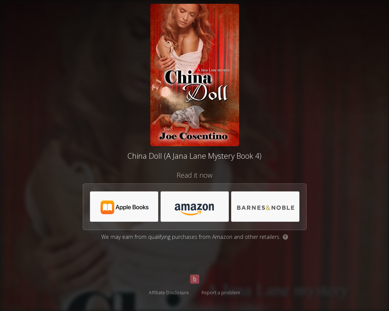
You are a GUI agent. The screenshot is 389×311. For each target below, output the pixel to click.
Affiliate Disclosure (169, 292)
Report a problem (221, 292)
